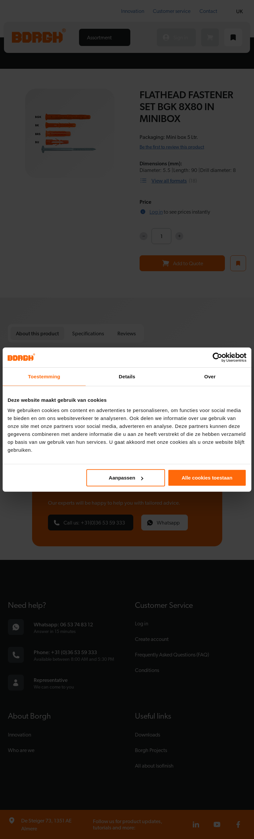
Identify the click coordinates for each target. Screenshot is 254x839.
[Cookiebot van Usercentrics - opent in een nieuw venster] (217, 357)
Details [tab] (127, 376)
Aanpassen (126, 478)
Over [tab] (210, 376)
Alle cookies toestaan (207, 478)
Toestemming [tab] (44, 376)
